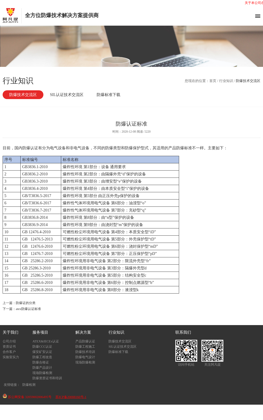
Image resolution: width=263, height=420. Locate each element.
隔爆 (109, 174)
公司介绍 (9, 341)
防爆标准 (184, 148)
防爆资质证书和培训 (47, 378)
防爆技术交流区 (23, 95)
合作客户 (9, 352)
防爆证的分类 (26, 303)
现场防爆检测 (42, 373)
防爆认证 (30, 148)
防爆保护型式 (137, 148)
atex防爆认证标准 (28, 309)
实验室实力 (11, 357)
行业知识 (226, 81)
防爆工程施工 (85, 346)
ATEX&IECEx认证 (45, 341)
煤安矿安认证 (42, 352)
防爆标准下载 (108, 95)
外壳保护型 (139, 239)
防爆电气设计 (85, 357)
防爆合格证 (40, 362)
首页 (212, 81)
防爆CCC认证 (42, 346)
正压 (106, 196)
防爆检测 (29, 384)
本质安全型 (115, 188)
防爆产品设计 (42, 367)
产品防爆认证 (85, 341)
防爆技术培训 (85, 352)
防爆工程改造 (42, 357)
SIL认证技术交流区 (67, 95)
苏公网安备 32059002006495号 (27, 397)
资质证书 (9, 346)
